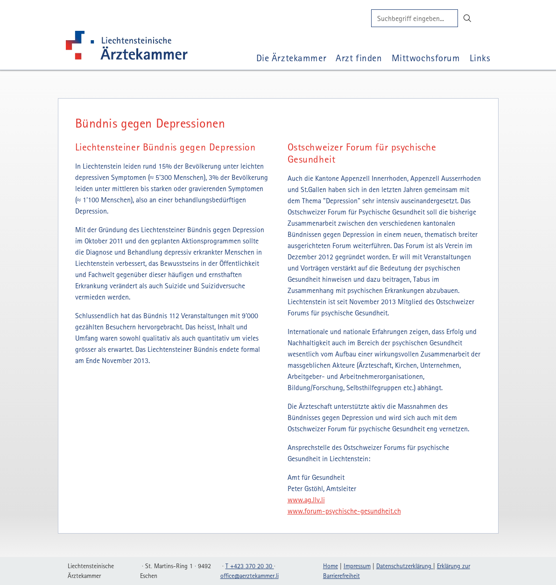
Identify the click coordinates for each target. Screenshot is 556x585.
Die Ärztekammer (291, 58)
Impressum (357, 566)
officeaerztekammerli (249, 575)
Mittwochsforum (426, 58)
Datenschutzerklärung (404, 566)
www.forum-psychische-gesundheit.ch (344, 511)
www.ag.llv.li (306, 499)
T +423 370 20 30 (249, 566)
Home (330, 566)
